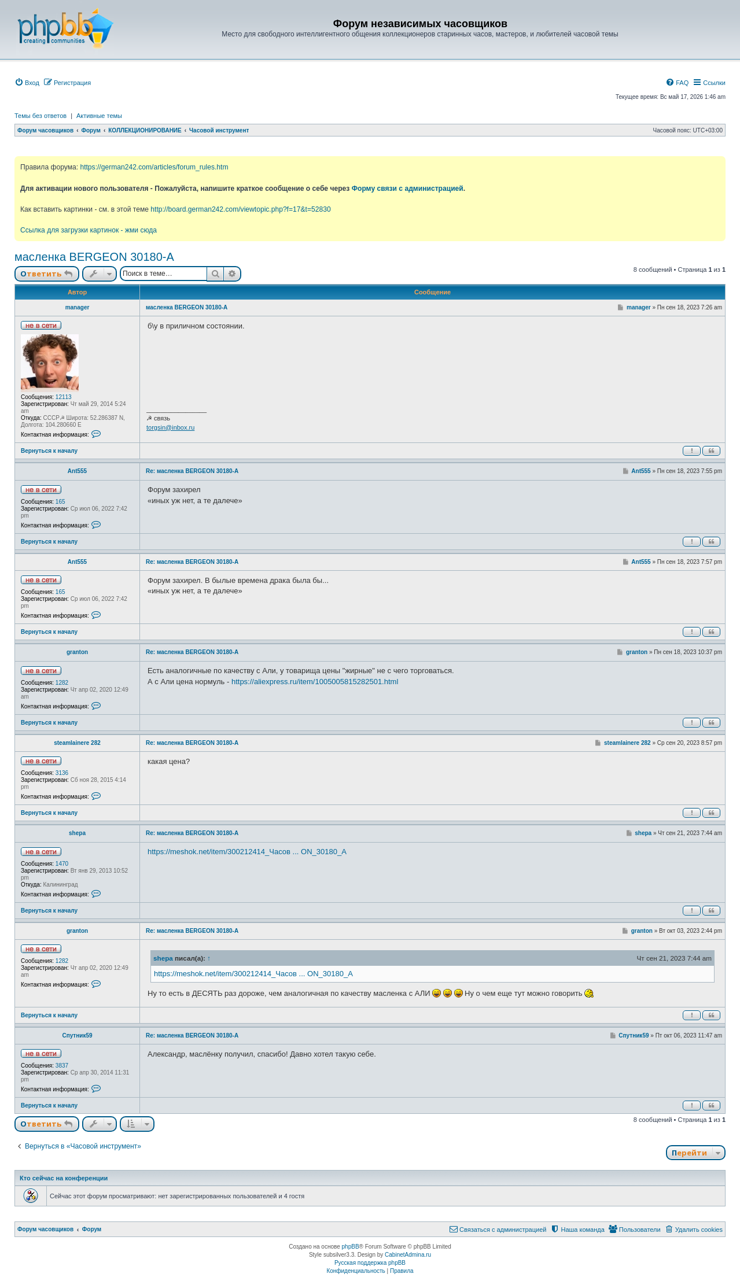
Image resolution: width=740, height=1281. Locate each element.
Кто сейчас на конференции (64, 1178)
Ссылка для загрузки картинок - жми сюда (88, 230)
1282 (62, 683)
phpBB (350, 1246)
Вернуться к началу (49, 451)
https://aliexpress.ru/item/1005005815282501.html (314, 681)
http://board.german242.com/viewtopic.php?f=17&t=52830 (240, 209)
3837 (62, 1065)
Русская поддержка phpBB (370, 1263)
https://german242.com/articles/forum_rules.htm (154, 167)
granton (77, 652)
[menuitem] (26, 83)
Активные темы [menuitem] (99, 115)
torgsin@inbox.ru (170, 427)
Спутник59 (77, 1035)
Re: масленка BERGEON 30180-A (192, 471)
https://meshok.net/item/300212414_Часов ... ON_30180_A (247, 851)
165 (60, 502)
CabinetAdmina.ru (408, 1255)
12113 (64, 397)
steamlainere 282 (77, 743)
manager (77, 307)
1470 (62, 864)
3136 (62, 773)
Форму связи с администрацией (407, 188)
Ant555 (77, 471)
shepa (77, 833)
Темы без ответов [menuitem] (40, 115)
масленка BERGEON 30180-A (94, 256)
